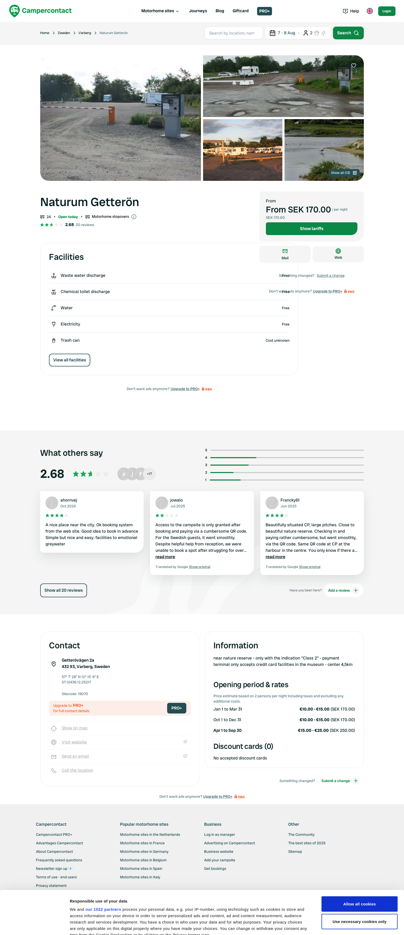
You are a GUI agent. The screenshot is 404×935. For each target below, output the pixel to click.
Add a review (344, 590)
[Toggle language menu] (369, 11)
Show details (82, 924)
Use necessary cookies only (360, 878)
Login (386, 11)
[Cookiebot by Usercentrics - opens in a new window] (34, 925)
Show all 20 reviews (63, 590)
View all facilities (69, 360)
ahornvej (68, 500)
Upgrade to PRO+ (185, 388)
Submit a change (331, 275)
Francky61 (290, 500)
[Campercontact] (40, 11)
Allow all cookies (359, 860)
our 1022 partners (103, 865)
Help (351, 11)
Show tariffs (311, 228)
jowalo (176, 500)
